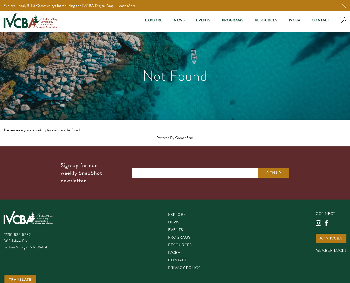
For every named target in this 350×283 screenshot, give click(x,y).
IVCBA (294, 20)
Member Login (331, 250)
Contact (321, 20)
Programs (232, 20)
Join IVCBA (330, 238)
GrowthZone (184, 138)
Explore (153, 20)
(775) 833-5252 (17, 234)
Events (203, 20)
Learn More (126, 5)
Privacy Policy (184, 268)
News (179, 20)
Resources (266, 20)
